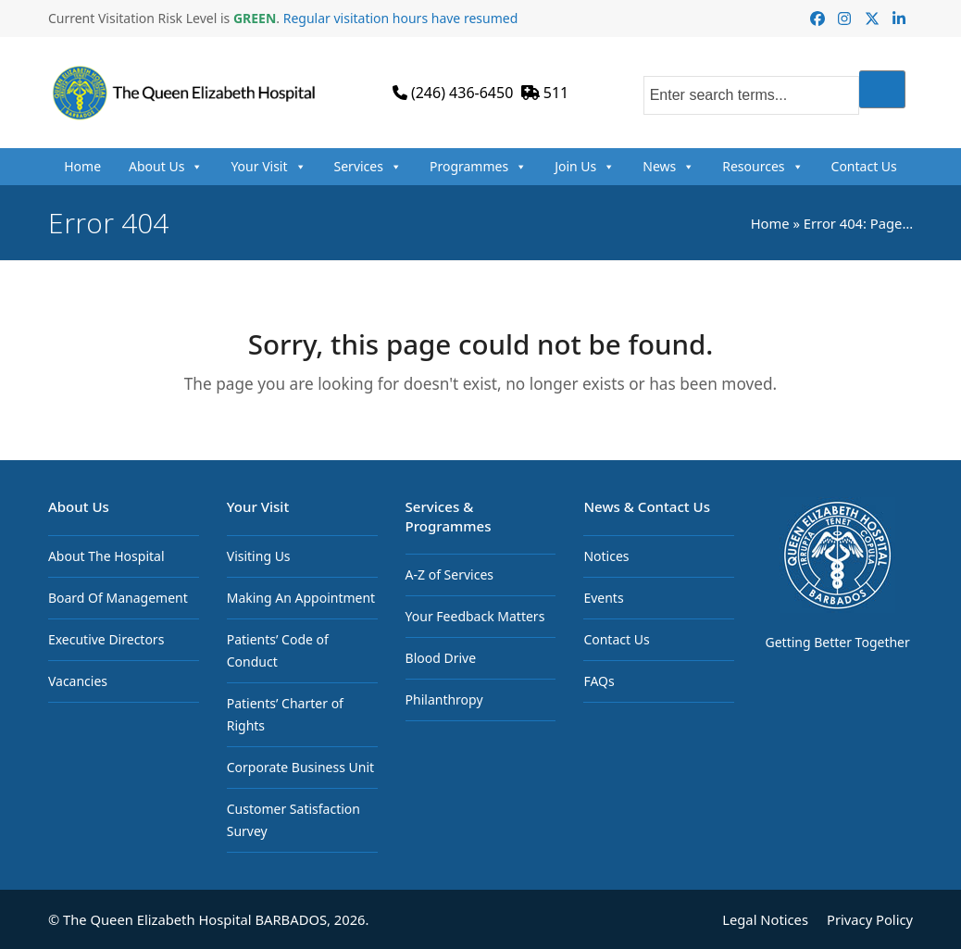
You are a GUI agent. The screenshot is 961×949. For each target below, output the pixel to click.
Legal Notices (765, 919)
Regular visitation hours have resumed (400, 18)
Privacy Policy (870, 919)
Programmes (478, 166)
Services (368, 166)
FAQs (598, 681)
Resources (762, 166)
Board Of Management (118, 597)
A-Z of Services (449, 574)
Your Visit (268, 166)
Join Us (585, 166)
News (668, 166)
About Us (166, 166)
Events (603, 597)
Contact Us (864, 166)
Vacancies (77, 681)
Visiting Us (259, 556)
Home (82, 166)
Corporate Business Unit (300, 767)
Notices (606, 556)
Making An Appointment (301, 597)
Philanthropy (444, 699)
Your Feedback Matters (475, 616)
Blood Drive (441, 658)
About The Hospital (106, 556)
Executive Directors (106, 639)
